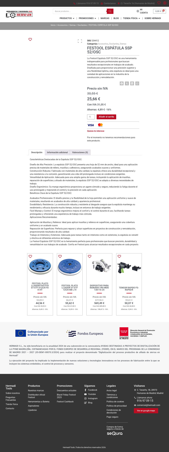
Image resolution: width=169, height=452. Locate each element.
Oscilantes (82, 25)
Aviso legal (112, 390)
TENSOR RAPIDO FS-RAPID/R (129, 288)
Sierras (72, 25)
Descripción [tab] (36, 152)
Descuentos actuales (66, 390)
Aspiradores (33, 406)
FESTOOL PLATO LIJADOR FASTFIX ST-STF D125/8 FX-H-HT (40, 286)
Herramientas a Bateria (38, 401)
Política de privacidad (117, 406)
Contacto (10, 408)
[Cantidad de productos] (91, 116)
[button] (122, 83)
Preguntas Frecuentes (11, 398)
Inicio (53, 25)
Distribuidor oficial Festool (36, 396)
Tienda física (12, 404)
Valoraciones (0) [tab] (80, 152)
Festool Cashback (65, 401)
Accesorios (62, 25)
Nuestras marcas (36, 390)
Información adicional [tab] (57, 152)
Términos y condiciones (112, 396)
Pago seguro (112, 417)
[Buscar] (109, 11)
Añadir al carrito (106, 116)
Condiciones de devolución (114, 411)
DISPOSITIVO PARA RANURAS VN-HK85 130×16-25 (99, 287)
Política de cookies (115, 401)
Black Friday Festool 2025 (66, 396)
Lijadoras (32, 410)
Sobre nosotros (13, 393)
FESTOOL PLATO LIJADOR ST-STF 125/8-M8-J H (70, 287)
